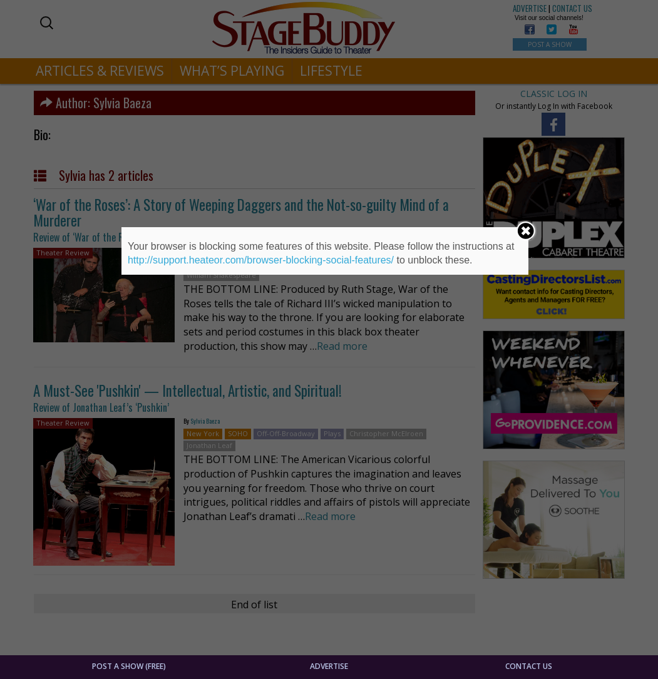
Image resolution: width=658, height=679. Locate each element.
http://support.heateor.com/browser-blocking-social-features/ (261, 260)
